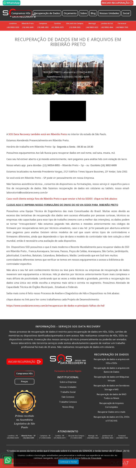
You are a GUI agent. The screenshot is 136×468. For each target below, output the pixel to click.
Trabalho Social (67, 392)
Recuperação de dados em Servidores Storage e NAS (111, 387)
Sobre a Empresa (68, 382)
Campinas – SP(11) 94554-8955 (45, 437)
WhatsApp (11, 2)
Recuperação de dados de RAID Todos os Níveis (111, 396)
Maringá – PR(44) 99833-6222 (93, 437)
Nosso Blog (68, 406)
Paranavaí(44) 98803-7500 (122, 25)
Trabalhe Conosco (68, 401)
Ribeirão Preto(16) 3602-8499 (28, 25)
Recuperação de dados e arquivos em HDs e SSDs (111, 361)
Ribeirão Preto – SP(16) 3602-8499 (28, 437)
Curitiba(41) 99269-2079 (57, 25)
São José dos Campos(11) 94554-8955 (76, 437)
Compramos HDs (24, 373)
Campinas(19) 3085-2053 (42, 25)
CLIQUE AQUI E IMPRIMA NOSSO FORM (28, 204)
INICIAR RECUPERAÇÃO (117, 2)
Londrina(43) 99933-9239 (13, 25)
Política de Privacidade (91, 458)
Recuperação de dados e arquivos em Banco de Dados (111, 370)
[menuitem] (22, 13)
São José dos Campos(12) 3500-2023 (74, 25)
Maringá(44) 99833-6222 (92, 25)
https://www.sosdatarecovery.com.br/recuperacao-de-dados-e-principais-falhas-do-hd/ (55, 305)
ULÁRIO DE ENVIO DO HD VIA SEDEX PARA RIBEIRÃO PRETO (84, 204)
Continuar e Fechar (68, 462)
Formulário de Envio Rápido (68, 371)
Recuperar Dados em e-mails (111, 411)
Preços (24, 381)
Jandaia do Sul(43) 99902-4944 (107, 25)
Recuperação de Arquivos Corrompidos (111, 405)
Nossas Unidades (68, 387)
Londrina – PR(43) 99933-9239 (13, 437)
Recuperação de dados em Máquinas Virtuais (111, 378)
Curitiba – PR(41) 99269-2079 (59, 437)
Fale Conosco (68, 396)
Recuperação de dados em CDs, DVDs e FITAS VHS (111, 418)
